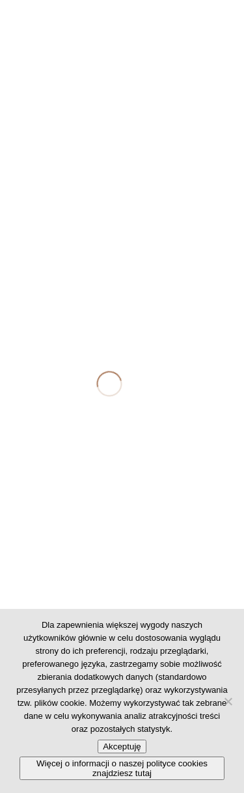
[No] (227, 701)
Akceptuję (122, 746)
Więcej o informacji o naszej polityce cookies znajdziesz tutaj (122, 768)
